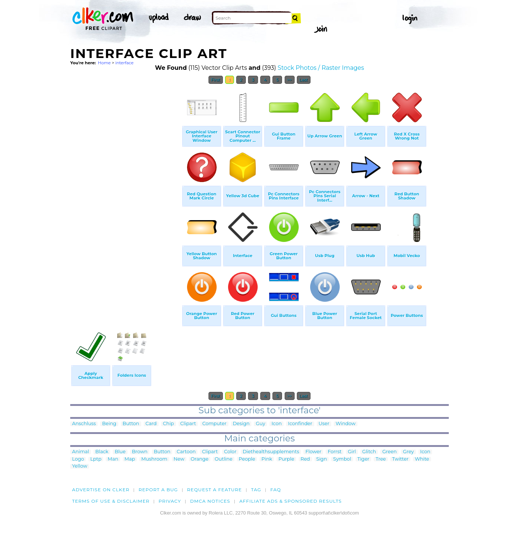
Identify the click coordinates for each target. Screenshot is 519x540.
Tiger (363, 459)
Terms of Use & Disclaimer (111, 501)
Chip (168, 423)
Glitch (369, 452)
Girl (352, 452)
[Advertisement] (125, 199)
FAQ (275, 489)
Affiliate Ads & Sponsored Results (290, 501)
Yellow (79, 466)
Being (109, 423)
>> (289, 79)
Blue (120, 452)
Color (230, 452)
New (179, 459)
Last (303, 79)
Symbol (342, 459)
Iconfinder (300, 423)
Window (346, 423)
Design (241, 423)
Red (305, 459)
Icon (276, 423)
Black (101, 452)
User (324, 423)
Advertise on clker (100, 489)
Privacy (170, 501)
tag (256, 489)
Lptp (95, 459)
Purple (286, 459)
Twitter (400, 459)
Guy (260, 423)
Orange (199, 459)
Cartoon (186, 452)
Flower (313, 452)
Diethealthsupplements (271, 452)
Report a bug (158, 489)
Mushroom (154, 459)
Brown (139, 452)
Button (131, 423)
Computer (214, 423)
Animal (80, 452)
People (247, 459)
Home (104, 62)
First (215, 79)
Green (389, 452)
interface (124, 62)
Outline (224, 459)
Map (130, 459)
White (422, 459)
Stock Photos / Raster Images (321, 67)
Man (113, 459)
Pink (266, 459)
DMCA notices (210, 501)
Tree (381, 459)
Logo (78, 459)
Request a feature (214, 489)
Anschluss (84, 423)
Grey (408, 452)
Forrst (334, 452)
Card (151, 423)
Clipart (188, 423)
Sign (321, 459)
